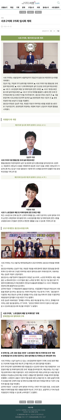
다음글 (30, 12)
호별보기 (4, 7)
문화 (23, 7)
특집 (11, 7)
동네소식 (46, 7)
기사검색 (58, 2)
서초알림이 (55, 7)
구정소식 (31, 7)
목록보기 (38, 12)
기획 (17, 7)
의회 (38, 7)
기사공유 (58, 26)
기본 (58, 31)
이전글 (23, 12)
